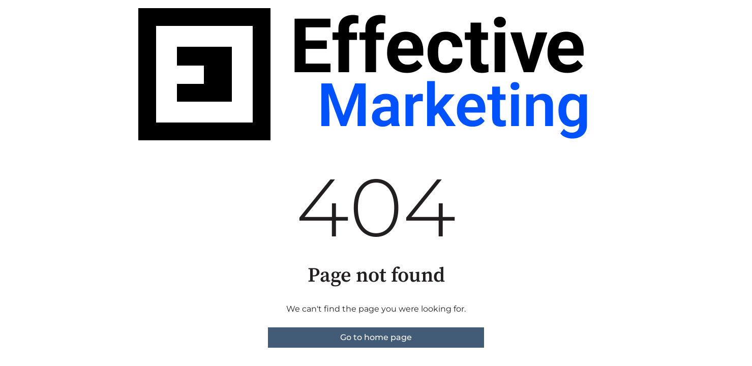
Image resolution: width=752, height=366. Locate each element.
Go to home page (376, 337)
